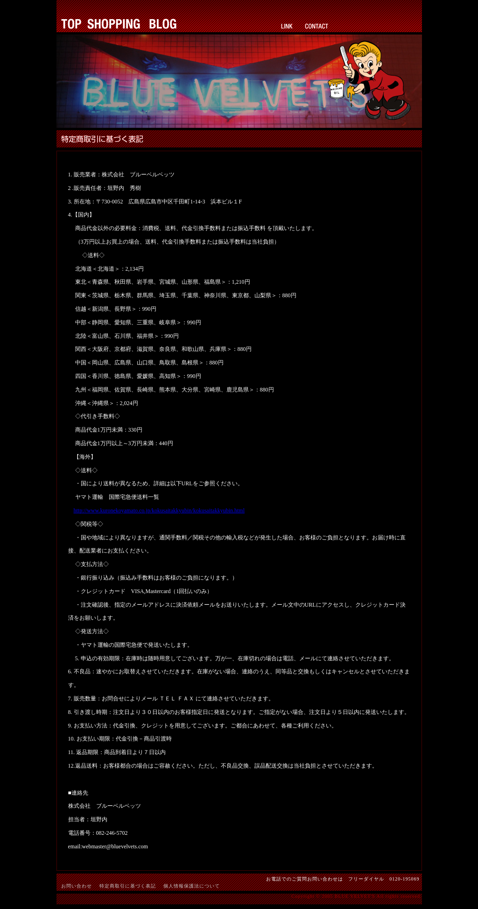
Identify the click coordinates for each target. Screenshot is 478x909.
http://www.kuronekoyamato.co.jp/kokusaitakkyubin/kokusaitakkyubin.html (159, 510)
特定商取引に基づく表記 (127, 885)
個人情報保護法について (191, 885)
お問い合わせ (76, 885)
